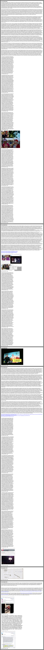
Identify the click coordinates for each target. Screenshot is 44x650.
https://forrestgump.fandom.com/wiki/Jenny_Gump (7, 416)
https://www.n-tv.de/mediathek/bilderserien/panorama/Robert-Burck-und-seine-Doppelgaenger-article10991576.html (15, 415)
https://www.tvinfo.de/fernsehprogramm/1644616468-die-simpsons (9, 251)
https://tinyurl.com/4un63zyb (4, 594)
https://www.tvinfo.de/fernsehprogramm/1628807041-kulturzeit (9, 252)
